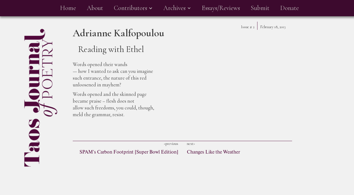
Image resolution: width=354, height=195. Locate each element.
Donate (289, 8)
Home (68, 8)
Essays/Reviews (221, 8)
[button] (133, 8)
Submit (260, 8)
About (95, 8)
